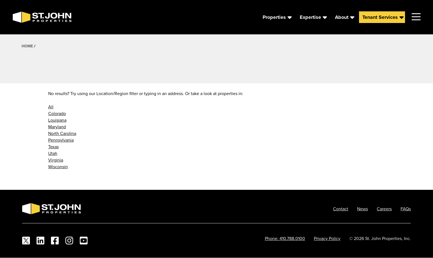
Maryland (57, 127)
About (342, 17)
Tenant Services (380, 17)
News (362, 209)
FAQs (406, 209)
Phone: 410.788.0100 (285, 238)
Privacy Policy (327, 238)
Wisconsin (58, 167)
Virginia (55, 160)
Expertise (310, 17)
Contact (340, 209)
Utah (52, 153)
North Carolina (62, 133)
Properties (274, 17)
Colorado (57, 113)
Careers (384, 209)
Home (27, 46)
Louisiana (57, 120)
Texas (53, 147)
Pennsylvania (61, 140)
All (50, 107)
